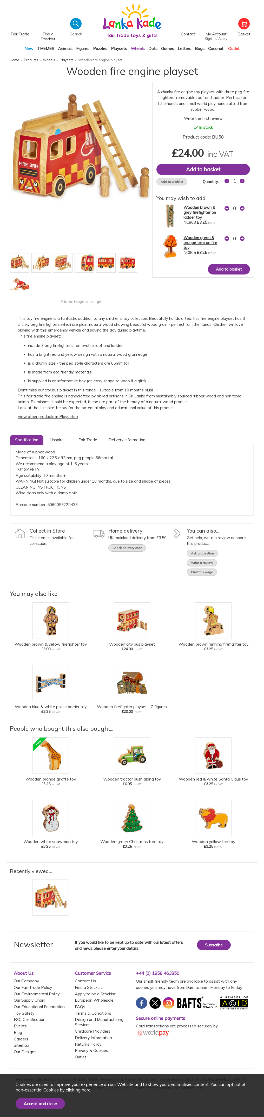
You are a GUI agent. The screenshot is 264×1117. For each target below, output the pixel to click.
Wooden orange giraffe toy (50, 779)
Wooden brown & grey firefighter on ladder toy (199, 212)
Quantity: (211, 181)
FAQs (80, 1006)
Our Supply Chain (29, 1000)
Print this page (202, 572)
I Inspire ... (58, 439)
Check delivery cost (127, 548)
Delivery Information (127, 439)
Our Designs (25, 1051)
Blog (18, 1032)
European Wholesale (94, 1000)
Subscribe (214, 945)
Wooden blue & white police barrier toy (51, 706)
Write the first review (203, 118)
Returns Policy (88, 1044)
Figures (82, 48)
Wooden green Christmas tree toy (131, 841)
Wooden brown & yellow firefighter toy (51, 644)
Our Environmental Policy (37, 993)
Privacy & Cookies (91, 1050)
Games (167, 48)
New (29, 48)
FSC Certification (29, 1019)
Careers (21, 1038)
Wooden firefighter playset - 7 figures (132, 706)
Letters (184, 48)
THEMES (45, 48)
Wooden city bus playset (132, 644)
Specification (26, 439)
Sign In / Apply (216, 38)
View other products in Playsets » (48, 416)
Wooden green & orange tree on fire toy (200, 242)
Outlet (234, 48)
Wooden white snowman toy (50, 841)
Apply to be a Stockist (95, 993)
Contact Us (85, 980)
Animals (65, 48)
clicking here (78, 1090)
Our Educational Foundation (39, 1006)
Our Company (26, 980)
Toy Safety (24, 1013)
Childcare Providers (92, 1031)
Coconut (215, 48)
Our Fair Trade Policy (33, 987)
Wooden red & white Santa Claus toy (213, 779)
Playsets (119, 48)
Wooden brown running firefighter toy (213, 644)
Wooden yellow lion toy (213, 841)
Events (20, 1025)
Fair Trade (87, 439)
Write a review (202, 563)
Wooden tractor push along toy (132, 779)
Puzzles (100, 48)
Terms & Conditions (93, 1013)
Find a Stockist (88, 987)
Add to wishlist (172, 182)
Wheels (138, 48)
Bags (199, 48)
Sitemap (21, 1045)
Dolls (152, 48)
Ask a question (202, 553)
